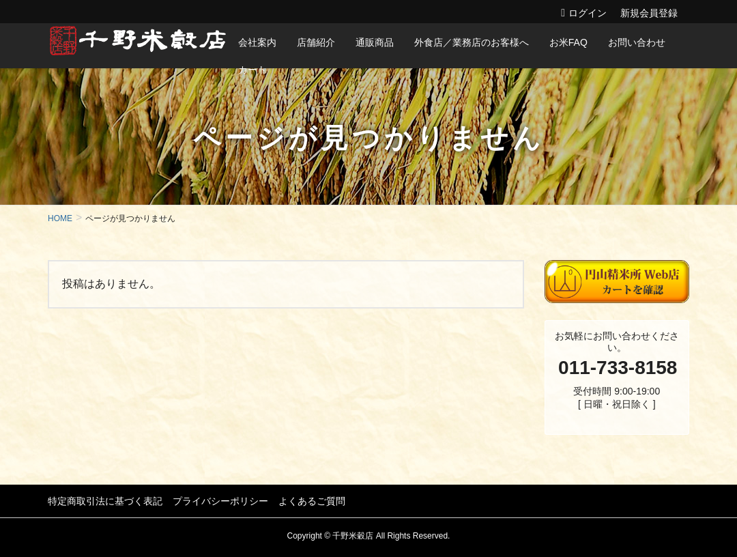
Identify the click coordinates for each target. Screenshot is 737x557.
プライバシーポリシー (220, 501)
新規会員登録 (649, 13)
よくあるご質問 (311, 501)
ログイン (587, 13)
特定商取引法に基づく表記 (105, 501)
